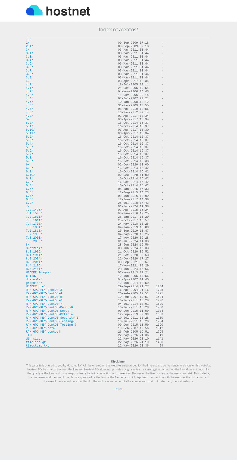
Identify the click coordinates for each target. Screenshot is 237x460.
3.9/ (29, 86)
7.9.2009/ (34, 282)
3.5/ (29, 69)
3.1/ (29, 56)
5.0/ (29, 140)
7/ (28, 240)
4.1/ (29, 98)
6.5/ (29, 219)
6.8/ (29, 232)
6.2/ (29, 207)
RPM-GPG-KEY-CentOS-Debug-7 (49, 365)
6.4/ (29, 215)
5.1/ (29, 144)
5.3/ (29, 161)
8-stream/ (34, 290)
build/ (31, 324)
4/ (28, 90)
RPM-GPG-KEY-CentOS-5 (44, 349)
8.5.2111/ (34, 315)
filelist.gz (36, 403)
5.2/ (29, 157)
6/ (28, 190)
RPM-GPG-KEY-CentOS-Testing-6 (51, 378)
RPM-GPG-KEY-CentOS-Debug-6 (49, 361)
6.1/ (29, 198)
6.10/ (30, 203)
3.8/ (29, 81)
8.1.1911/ (34, 299)
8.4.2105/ (34, 311)
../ (28, 40)
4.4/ (29, 111)
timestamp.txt (37, 407)
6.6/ (29, 223)
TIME (29, 395)
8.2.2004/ (34, 303)
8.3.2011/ (34, 307)
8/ (28, 286)
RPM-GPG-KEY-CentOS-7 (44, 357)
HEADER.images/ (38, 319)
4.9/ (29, 132)
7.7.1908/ (34, 274)
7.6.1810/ (34, 269)
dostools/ (34, 328)
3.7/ (29, 77)
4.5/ (29, 115)
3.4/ (29, 65)
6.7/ (29, 228)
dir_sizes (34, 399)
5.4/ (29, 165)
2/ (28, 44)
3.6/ (29, 73)
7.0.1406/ (34, 244)
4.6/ (29, 119)
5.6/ (29, 173)
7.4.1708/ (34, 261)
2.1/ (29, 48)
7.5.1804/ (34, 265)
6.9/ (29, 236)
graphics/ (34, 332)
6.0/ (29, 194)
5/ (28, 136)
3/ (28, 52)
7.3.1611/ (34, 257)
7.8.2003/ (34, 278)
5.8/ (29, 182)
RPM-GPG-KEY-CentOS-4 (44, 345)
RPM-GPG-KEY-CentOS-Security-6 (52, 374)
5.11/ (30, 152)
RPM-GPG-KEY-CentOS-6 (44, 353)
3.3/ (29, 60)
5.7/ (29, 177)
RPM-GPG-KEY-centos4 (43, 391)
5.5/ (29, 169)
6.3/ (29, 211)
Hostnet (119, 451)
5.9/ (29, 186)
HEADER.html (36, 336)
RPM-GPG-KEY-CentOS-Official (50, 370)
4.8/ (29, 127)
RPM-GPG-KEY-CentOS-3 (44, 340)
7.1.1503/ (34, 248)
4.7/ (29, 123)
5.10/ (30, 148)
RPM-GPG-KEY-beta (40, 386)
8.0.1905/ (34, 294)
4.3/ (29, 106)
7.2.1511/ (34, 253)
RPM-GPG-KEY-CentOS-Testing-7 (51, 382)
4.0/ (29, 94)
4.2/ (29, 102)
